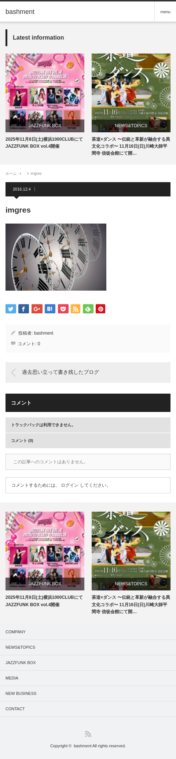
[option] (45, 102)
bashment (44, 333)
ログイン (69, 485)
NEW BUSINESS (21, 693)
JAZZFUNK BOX (44, 125)
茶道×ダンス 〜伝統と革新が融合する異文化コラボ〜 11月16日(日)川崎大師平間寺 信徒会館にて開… (131, 146)
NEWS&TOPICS (131, 125)
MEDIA (12, 678)
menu (165, 12)
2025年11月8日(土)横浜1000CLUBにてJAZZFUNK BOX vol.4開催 (44, 143)
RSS (88, 734)
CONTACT (15, 709)
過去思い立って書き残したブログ (60, 372)
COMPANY (16, 632)
